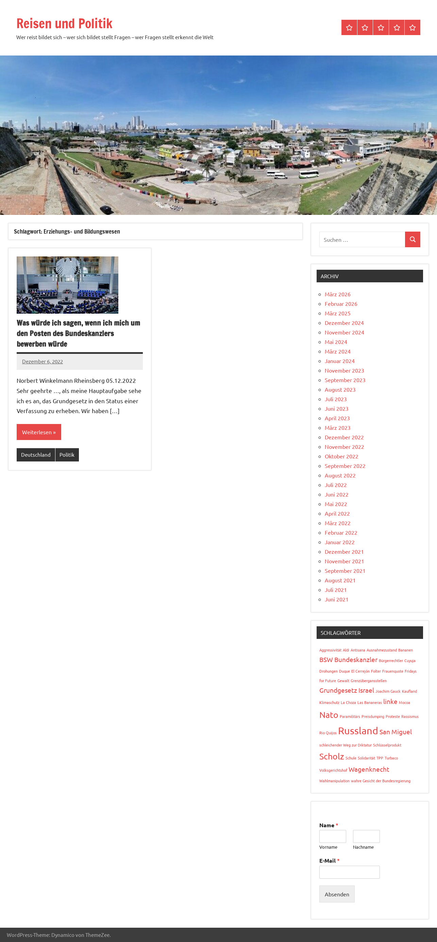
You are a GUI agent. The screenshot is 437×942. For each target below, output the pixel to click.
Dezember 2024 (344, 322)
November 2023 (344, 370)
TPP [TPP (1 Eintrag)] (379, 757)
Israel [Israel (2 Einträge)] (366, 690)
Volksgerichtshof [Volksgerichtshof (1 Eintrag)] (333, 770)
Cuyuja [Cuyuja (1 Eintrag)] (410, 660)
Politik (67, 455)
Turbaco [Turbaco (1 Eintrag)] (391, 757)
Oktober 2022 (341, 456)
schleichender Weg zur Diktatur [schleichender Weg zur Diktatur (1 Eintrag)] (345, 745)
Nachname (363, 847)
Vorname (328, 847)
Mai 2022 (336, 503)
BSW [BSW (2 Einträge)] (326, 659)
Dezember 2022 (344, 437)
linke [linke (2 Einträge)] (390, 701)
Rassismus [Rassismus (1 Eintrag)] (410, 716)
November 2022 (344, 446)
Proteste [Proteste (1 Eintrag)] (393, 716)
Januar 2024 (340, 360)
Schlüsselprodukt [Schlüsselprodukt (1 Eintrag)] (387, 745)
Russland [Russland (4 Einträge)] (358, 730)
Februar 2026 (341, 303)
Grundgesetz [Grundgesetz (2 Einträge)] (338, 690)
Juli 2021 (336, 589)
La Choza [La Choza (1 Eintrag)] (348, 702)
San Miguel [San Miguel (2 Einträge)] (396, 731)
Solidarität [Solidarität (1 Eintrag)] (366, 757)
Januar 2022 (340, 541)
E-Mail (329, 860)
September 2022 (345, 465)
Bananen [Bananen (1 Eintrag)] (405, 650)
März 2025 (338, 313)
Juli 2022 (336, 484)
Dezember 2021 (344, 551)
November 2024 (344, 332)
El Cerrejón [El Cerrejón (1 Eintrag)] (360, 671)
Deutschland (36, 455)
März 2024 (338, 351)
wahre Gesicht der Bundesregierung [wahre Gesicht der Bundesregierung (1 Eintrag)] (380, 780)
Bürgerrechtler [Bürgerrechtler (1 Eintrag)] (391, 660)
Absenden (337, 894)
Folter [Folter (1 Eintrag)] (376, 671)
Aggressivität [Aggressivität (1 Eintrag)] (330, 650)
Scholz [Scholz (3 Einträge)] (331, 756)
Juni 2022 (337, 494)
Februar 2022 (341, 532)
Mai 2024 (336, 341)
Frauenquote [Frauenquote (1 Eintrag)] (392, 671)
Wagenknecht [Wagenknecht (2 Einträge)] (369, 769)
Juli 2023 (336, 398)
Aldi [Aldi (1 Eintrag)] (346, 650)
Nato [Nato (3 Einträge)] (328, 714)
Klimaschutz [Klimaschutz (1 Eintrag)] (329, 702)
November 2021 (344, 561)
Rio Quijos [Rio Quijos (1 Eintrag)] (328, 732)
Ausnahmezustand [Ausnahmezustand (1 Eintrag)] (382, 650)
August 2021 (340, 580)
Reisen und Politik (68, 23)
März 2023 (338, 427)
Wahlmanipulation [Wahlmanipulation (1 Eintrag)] (334, 780)
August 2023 (340, 389)
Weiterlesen (37, 432)
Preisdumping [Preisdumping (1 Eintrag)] (373, 716)
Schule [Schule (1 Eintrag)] (351, 757)
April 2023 (337, 417)
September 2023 (345, 379)
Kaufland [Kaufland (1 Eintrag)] (409, 691)
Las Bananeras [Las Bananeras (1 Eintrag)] (369, 702)
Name (328, 825)
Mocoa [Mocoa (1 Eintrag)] (404, 702)
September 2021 (345, 570)
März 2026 (338, 294)
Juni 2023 (337, 408)
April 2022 (337, 513)
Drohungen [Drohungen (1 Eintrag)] (328, 671)
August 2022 (340, 475)
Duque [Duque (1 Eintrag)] (344, 671)
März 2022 (338, 522)
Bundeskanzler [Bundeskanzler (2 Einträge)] (355, 659)
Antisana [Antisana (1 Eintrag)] (358, 650)
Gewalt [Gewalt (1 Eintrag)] (343, 680)
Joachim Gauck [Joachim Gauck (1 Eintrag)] (388, 691)
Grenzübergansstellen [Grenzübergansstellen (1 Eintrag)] (369, 680)
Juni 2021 (337, 599)
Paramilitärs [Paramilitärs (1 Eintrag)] (350, 716)
